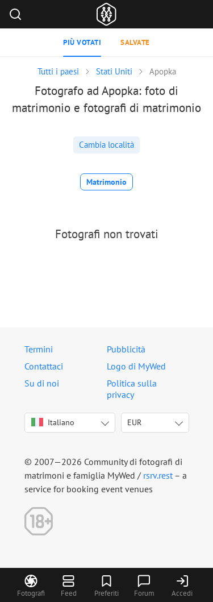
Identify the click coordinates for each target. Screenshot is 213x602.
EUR (134, 422)
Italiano (52, 422)
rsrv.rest (158, 475)
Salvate (135, 42)
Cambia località (106, 144)
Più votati (82, 42)
